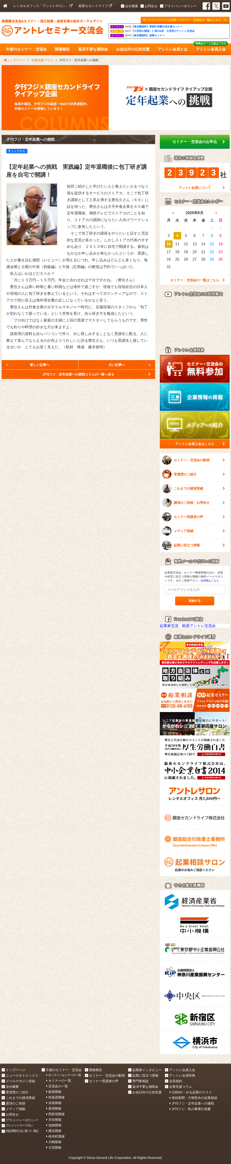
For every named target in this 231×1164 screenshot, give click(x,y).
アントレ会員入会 (180, 1070)
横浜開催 (53, 1131)
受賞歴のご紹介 (193, 474)
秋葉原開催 (55, 1097)
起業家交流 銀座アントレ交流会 (188, 626)
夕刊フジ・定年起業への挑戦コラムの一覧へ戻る (97, 374)
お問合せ (149, 6)
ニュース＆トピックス (20, 1075)
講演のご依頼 (13, 1103)
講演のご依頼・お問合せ (193, 503)
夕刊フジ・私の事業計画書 (190, 1109)
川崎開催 (53, 1142)
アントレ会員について (201, 187)
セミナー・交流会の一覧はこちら (197, 280)
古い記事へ (130, 364)
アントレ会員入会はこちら (200, 443)
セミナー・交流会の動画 (193, 460)
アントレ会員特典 (180, 1075)
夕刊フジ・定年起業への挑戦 (192, 1103)
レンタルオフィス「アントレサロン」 (43, 6)
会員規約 (173, 1081)
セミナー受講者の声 (193, 517)
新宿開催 (53, 1108)
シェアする (17, 151)
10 (169, 244)
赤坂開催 (53, 1103)
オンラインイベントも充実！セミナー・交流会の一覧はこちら (184, 20)
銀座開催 (53, 1092)
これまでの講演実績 (193, 488)
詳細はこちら (210, 580)
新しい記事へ (28, 364)
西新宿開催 (55, 1114)
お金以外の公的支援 (145, 1092)
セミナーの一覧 (58, 1080)
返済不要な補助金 (143, 1086)
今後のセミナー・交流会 (62, 1070)
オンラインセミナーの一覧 (63, 1075)
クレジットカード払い (17, 1125)
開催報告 (93, 1070)
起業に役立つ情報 (193, 545)
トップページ (13, 1070)
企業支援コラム (178, 1086)
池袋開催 (53, 1125)
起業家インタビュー (145, 1070)
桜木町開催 (55, 1136)
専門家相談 (138, 1081)
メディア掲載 (13, 1109)
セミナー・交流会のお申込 (198, 142)
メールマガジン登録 (18, 1081)
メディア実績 (193, 531)
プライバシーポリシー (178, 6)
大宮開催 (53, 1147)
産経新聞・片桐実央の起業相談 (193, 1098)
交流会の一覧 (57, 1086)
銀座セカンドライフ (95, 6)
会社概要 (129, 6)
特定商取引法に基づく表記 (20, 1131)
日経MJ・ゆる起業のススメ (191, 1092)
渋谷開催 (53, 1119)
